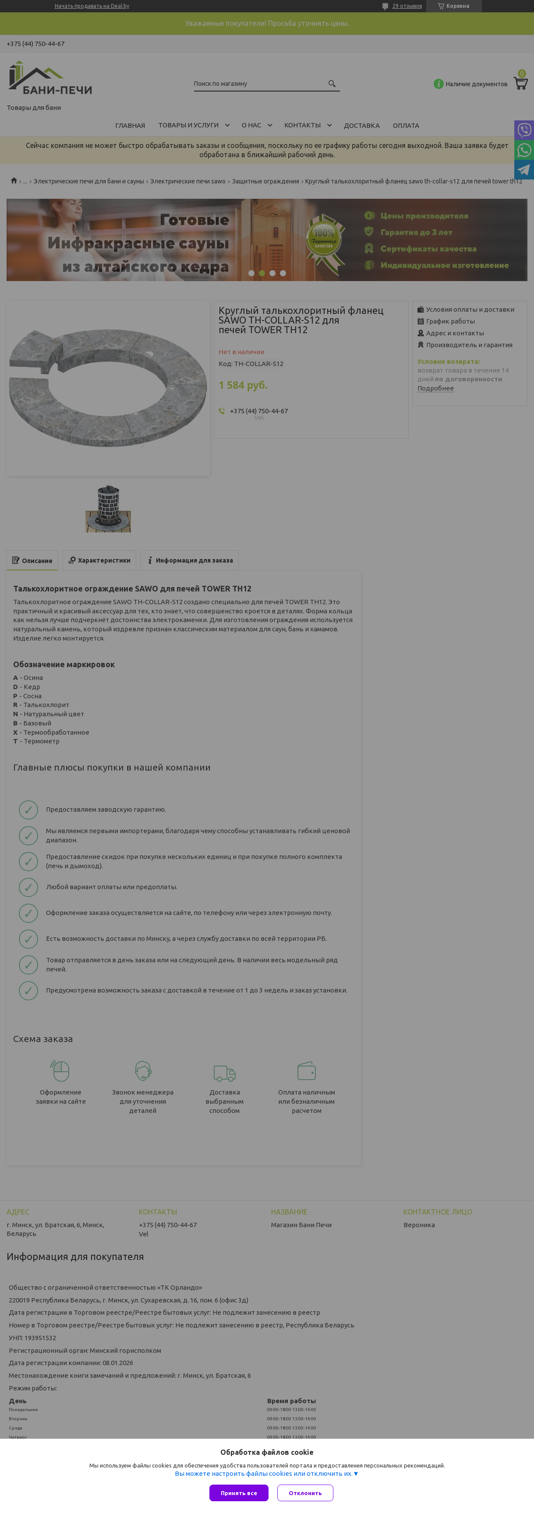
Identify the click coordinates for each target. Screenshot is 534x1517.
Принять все (239, 1493)
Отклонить (305, 1493)
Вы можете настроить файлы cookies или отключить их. (264, 1473)
